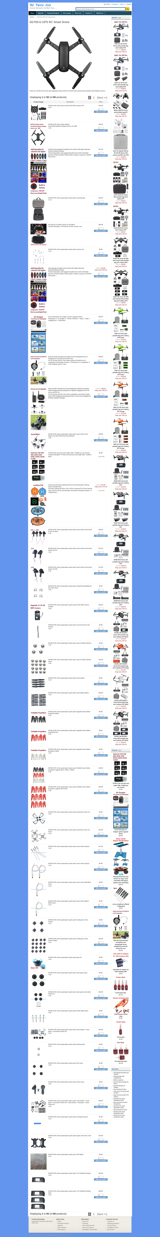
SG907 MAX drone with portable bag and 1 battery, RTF (121, 482)
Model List (99, 13)
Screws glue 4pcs (121, 992)
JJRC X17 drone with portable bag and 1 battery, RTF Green (121, 334)
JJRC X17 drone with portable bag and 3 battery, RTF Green (121, 371)
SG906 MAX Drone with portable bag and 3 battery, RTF (121, 602)
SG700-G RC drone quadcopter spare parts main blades (66, 678)
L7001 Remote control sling (121, 1014)
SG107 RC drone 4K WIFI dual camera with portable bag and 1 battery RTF (121, 259)
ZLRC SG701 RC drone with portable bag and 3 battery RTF (121, 196)
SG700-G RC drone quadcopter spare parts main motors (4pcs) (68, 846)
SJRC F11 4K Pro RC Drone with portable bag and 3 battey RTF (121, 84)
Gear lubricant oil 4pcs (120, 1089)
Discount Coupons (88, 1227)
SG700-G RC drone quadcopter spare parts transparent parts (68, 1117)
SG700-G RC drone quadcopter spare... (119, 1099)
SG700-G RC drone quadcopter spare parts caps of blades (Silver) (69, 643)
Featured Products (53, 13)
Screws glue (121, 1036)
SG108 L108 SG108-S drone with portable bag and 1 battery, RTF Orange (121, 665)
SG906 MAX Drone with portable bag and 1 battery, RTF (121, 561)
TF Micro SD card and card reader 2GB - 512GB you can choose (69, 453)
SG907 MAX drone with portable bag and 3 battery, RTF (121, 524)
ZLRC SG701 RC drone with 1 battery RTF (121, 228)
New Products (62, 1227)
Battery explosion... (119, 1080)
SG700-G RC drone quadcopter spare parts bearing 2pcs (66, 1044)
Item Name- (70, 102)
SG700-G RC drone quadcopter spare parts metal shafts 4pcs (68, 1011)
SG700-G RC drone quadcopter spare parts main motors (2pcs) (68, 863)
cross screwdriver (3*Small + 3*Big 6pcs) (121, 904)
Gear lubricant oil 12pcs (120, 1109)
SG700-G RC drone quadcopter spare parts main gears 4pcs (67, 973)
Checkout (115, 4)
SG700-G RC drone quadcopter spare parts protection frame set (69, 812)
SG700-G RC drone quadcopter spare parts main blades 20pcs (68, 693)
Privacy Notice (111, 1225)
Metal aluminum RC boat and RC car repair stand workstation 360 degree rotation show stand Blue (121, 879)
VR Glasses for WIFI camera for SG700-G (61, 224)
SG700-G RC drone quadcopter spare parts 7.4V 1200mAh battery (69, 1173)
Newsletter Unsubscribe (90, 1229)
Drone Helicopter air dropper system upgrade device (65, 317)
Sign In (122, 4)
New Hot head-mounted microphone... (120, 1103)
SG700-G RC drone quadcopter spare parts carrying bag (66, 198)
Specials (40, 13)
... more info (100, 456)
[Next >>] (102, 97)
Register (129, 4)
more (119, 17)
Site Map (85, 1223)
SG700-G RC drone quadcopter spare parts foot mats (65, 1063)
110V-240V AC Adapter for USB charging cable (121, 970)
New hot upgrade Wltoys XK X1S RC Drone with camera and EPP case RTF (121, 152)
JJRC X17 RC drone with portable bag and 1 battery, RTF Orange (121, 408)
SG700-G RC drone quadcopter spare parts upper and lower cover (69, 1135)
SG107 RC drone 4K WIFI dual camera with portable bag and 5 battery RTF (121, 298)
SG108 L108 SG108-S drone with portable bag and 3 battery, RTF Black (121, 737)
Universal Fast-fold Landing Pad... (119, 1077)
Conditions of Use (112, 1227)
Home (32, 13)
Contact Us (88, 13)
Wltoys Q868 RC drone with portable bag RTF (121, 110)
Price (100, 102)
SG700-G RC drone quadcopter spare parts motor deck (66, 1082)
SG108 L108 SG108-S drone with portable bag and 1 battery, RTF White (121, 701)
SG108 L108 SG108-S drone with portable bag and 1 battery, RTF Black (121, 634)
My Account (67, 13)
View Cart (78, 13)
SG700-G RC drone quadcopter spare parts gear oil (65, 957)
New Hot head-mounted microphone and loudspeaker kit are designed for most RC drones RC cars (121, 943)
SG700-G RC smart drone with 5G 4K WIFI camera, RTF (66, 105)
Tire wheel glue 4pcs (121, 1060)
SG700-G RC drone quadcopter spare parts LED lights (65, 1154)
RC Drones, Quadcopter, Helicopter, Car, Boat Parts (54, 1235)
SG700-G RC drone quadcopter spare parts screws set (66, 249)
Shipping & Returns (113, 1223)
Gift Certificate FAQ (88, 1225)
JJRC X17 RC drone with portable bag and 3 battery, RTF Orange (121, 445)
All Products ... (62, 1229)
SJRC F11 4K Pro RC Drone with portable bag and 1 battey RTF (121, 45)
